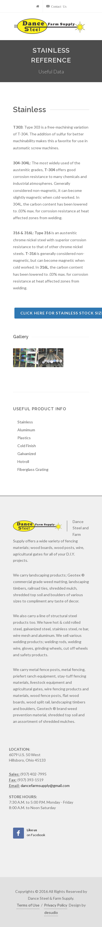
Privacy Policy (55, 905)
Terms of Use (28, 905)
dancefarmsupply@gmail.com (45, 785)
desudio (51, 912)
